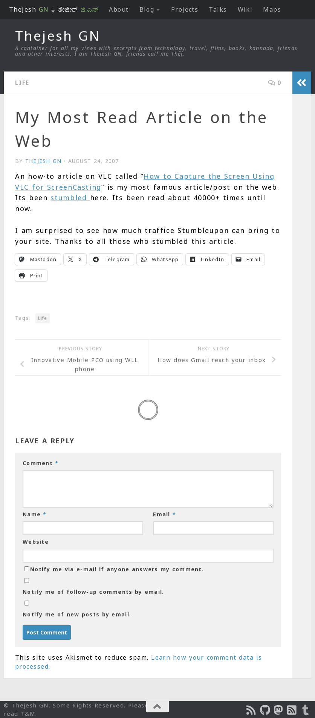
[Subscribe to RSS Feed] (292, 710)
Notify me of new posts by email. (77, 614)
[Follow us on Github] (265, 710)
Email (164, 514)
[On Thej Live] (306, 710)
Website (36, 541)
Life (22, 83)
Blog (146, 9)
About (118, 9)
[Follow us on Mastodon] (279, 710)
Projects (185, 9)
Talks (218, 9)
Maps (272, 9)
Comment (40, 463)
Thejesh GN (57, 36)
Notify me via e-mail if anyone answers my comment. (114, 569)
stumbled (70, 197)
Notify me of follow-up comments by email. (93, 591)
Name (35, 514)
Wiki (245, 9)
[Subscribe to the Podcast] (251, 710)
